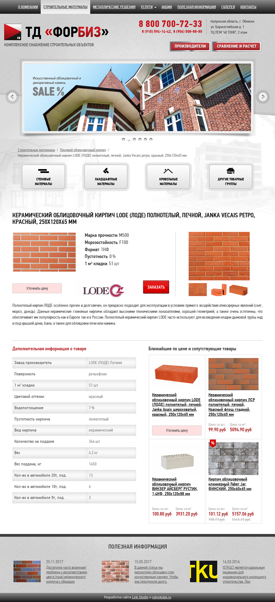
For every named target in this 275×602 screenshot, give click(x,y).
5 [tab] (145, 140)
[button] (43, 177)
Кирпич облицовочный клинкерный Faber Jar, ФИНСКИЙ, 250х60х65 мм (229, 484)
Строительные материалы (36, 150)
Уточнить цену (37, 288)
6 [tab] (151, 140)
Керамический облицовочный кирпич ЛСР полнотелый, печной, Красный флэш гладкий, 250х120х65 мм (231, 404)
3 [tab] (134, 140)
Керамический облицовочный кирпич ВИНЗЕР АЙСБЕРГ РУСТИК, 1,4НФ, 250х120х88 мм (175, 486)
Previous (12, 97)
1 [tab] (123, 140)
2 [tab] (129, 140)
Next (263, 97)
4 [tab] (140, 140)
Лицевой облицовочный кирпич (83, 150)
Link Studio (140, 597)
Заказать (156, 287)
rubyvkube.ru (161, 597)
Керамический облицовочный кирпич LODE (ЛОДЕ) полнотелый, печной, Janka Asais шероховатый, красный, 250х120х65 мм (177, 404)
